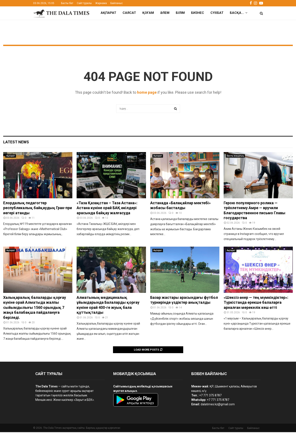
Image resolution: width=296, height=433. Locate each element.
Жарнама (101, 3)
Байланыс (116, 3)
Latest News (16, 143)
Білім (180, 13)
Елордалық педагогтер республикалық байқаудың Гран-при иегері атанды (37, 208)
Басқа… (237, 13)
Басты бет (67, 3)
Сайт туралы (84, 3)
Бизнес (197, 13)
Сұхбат (216, 13)
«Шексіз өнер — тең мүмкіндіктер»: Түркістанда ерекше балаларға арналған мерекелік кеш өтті (256, 303)
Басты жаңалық (235, 156)
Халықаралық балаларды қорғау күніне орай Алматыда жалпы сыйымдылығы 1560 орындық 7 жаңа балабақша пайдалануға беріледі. (34, 308)
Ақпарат (108, 13)
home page (147, 93)
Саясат (129, 13)
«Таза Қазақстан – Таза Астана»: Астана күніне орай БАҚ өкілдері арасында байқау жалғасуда (107, 208)
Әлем (164, 13)
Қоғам (148, 13)
